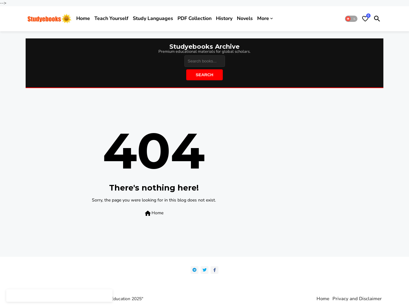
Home (83, 18)
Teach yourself (111, 18)
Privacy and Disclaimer (357, 299)
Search (204, 74)
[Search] (204, 61)
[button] (351, 19)
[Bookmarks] (365, 18)
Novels (245, 18)
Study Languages (153, 18)
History (224, 18)
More (263, 18)
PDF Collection (194, 18)
